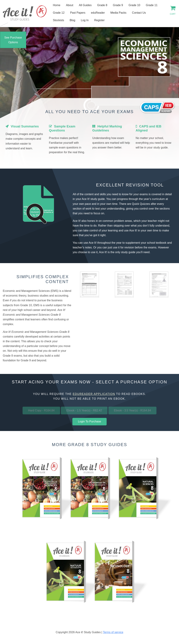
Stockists (58, 20)
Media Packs (118, 12)
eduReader (98, 12)
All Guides (85, 5)
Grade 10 (134, 5)
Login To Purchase (89, 421)
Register (99, 20)
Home (56, 5)
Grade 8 (102, 5)
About (69, 5)
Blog (72, 20)
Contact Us (139, 12)
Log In (85, 20)
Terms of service (113, 632)
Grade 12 (59, 12)
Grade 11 (151, 5)
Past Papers (77, 12)
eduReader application (94, 393)
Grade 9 (118, 5)
